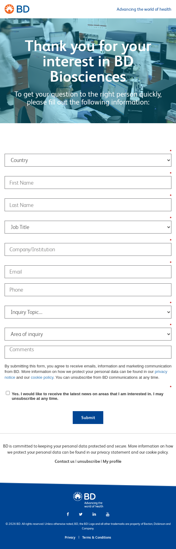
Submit (88, 417)
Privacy (70, 537)
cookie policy (42, 377)
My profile (112, 461)
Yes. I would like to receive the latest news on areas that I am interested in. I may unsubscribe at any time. (87, 396)
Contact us (65, 461)
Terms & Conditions (96, 537)
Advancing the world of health (144, 9)
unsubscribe (88, 461)
